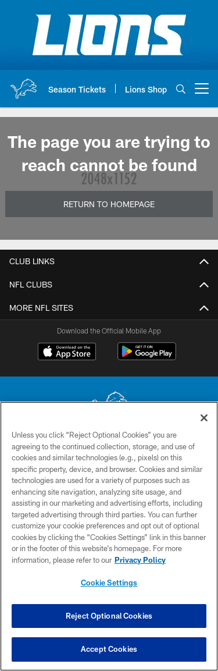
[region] (109, 536)
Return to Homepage (109, 204)
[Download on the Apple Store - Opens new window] (67, 353)
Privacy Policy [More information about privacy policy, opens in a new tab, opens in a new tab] (140, 560)
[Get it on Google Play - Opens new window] (147, 357)
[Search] (180, 89)
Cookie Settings (109, 582)
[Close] (204, 418)
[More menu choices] (202, 88)
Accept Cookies (109, 649)
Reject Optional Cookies (109, 615)
